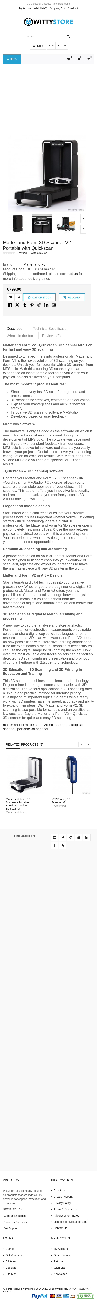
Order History (62, 1255)
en (51, 45)
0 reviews (22, 253)
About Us (59, 1190)
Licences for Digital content (70, 1221)
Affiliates (11, 1261)
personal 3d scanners (46, 725)
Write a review (39, 253)
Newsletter (60, 1274)
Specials (11, 1267)
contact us (69, 274)
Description (15, 329)
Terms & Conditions (65, 1209)
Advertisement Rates (66, 1215)
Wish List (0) (40, 8)
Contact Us (60, 1228)
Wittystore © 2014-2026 (34, 1289)
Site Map (11, 1274)
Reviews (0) (51, 336)
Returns (58, 1261)
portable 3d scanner (32, 729)
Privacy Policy (62, 1203)
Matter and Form (37, 264)
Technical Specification (50, 329)
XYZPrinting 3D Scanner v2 (61, 801)
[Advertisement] (48, 95)
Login (38, 45)
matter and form (15, 725)
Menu (12, 59)
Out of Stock (39, 297)
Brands (10, 1248)
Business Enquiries (15, 1222)
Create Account (63, 1196)
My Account (25, 8)
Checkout (73, 8)
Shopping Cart (57, 8)
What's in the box (20, 336)
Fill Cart (71, 297)
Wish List (59, 1267)
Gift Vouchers (14, 1255)
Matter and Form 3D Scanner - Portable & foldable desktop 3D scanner (18, 804)
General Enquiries (14, 1215)
